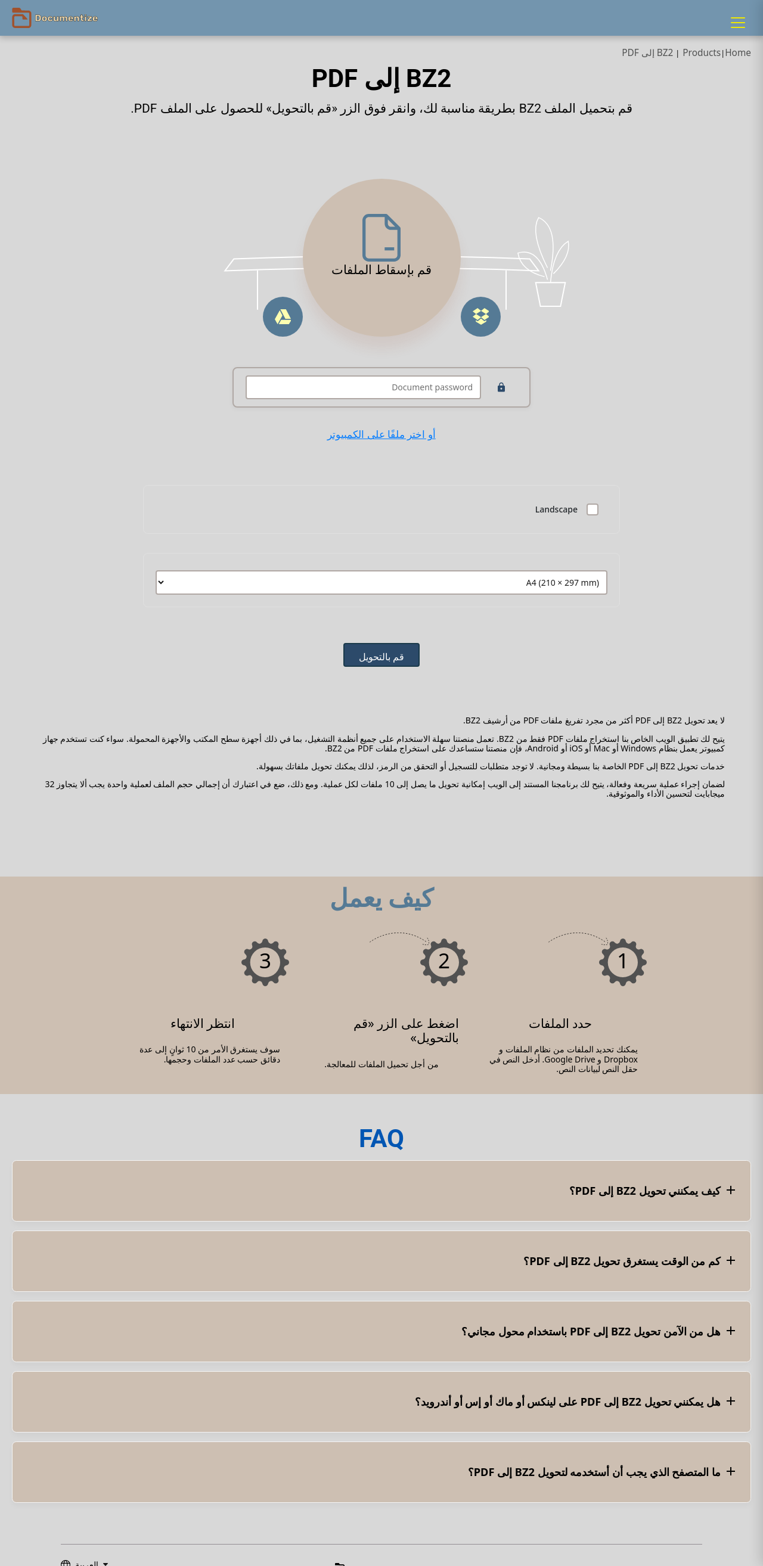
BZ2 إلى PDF (647, 52)
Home (738, 52)
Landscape (556, 509)
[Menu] (738, 23)
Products (702, 52)
